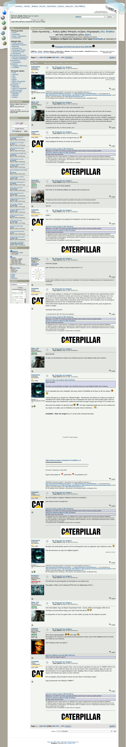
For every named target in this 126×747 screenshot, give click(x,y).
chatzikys (39, 52)
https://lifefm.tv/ (76, 95)
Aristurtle (15, 74)
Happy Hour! (69, 6)
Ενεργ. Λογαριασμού (19, 36)
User (13, 232)
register (36, 16)
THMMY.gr (34, 51)
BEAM (14, 80)
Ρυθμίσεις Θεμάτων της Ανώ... (18, 164)
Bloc (66, 743)
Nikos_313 (14, 178)
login (29, 16)
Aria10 (13, 277)
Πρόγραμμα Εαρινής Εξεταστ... (18, 198)
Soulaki (13, 274)
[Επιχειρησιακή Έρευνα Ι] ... (17, 137)
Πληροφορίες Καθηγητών (15, 63)
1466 (41, 57)
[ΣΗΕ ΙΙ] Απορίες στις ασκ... (17, 159)
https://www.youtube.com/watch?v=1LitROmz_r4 (63, 460)
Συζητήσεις (60, 6)
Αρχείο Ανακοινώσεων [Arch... (18, 237)
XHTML (70, 743)
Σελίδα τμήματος (17, 43)
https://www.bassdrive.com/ (53, 95)
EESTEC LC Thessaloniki (15, 84)
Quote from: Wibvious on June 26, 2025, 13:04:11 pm (60, 655)
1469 (53, 57)
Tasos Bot (14, 194)
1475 (62, 57)
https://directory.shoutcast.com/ (74, 96)
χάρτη (88, 34)
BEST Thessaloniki (18, 81)
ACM (14, 73)
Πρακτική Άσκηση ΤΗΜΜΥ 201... (18, 153)
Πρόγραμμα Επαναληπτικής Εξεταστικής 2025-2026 (73, 47)
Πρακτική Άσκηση (18, 52)
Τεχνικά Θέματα (51, 6)
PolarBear (34, 258)
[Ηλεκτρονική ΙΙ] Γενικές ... (16, 220)
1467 (44, 57)
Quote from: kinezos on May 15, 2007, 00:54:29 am (59, 149)
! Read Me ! (27, 6)
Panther (15, 97)
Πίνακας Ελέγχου (16, 102)
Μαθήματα (35, 6)
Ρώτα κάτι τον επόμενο (57, 52)
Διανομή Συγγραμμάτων (20, 57)
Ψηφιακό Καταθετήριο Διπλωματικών (18, 59)
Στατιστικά (14, 248)
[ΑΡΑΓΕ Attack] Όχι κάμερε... (17, 148)
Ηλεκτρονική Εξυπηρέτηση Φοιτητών (18, 54)
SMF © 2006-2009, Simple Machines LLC (68, 742)
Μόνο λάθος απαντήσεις (16, 187)
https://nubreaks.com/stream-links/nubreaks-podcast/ (96, 95)
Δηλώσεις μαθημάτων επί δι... (17, 209)
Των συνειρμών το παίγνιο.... (17, 176)
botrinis (14, 172)
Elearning (15, 46)
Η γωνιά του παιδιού (77, 51)
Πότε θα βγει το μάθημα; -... (17, 204)
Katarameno (35, 67)
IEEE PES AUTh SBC (17, 243)
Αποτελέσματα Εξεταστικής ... (17, 231)
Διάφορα (67, 51)
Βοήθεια (110, 31)
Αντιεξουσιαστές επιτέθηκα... (17, 142)
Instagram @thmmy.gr (19, 66)
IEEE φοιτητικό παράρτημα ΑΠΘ (16, 91)
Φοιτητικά (42, 6)
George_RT (15, 166)
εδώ (103, 31)
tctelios (13, 275)
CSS (74, 743)
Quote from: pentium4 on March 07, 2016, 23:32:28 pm (61, 152)
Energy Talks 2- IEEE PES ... (17, 242)
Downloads (18, 6)
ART (13, 76)
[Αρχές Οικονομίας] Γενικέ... (17, 193)
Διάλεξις (14, 155)
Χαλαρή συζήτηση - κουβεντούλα (53, 51)
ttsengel (14, 138)
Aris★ (13, 144)
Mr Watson (35, 576)
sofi (13, 227)
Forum (14, 32)
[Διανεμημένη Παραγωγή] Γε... (18, 182)
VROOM (15, 95)
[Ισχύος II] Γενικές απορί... (17, 226)
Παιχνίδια (88, 51)
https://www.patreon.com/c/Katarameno (85, 93)
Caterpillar (35, 131)
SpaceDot (15, 93)
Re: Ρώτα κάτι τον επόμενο (62, 67)
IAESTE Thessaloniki (19, 88)
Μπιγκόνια (14, 189)
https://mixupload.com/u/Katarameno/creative (58, 93)
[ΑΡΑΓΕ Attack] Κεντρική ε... (17, 215)
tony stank (14, 222)
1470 (57, 57)
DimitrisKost (14, 278)
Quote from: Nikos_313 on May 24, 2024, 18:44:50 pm (60, 380)
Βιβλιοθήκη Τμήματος (19, 45)
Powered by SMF (51, 742)
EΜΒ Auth (15, 87)
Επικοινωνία (16, 38)
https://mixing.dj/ (66, 95)
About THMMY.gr (80, 6)
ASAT (14, 78)
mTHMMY (15, 67)
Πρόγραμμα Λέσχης (19, 50)
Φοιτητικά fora (17, 48)
